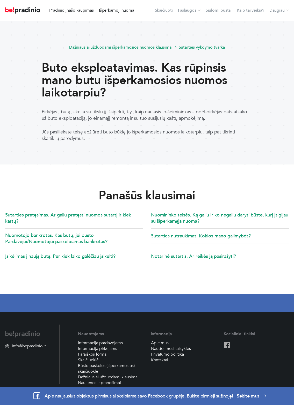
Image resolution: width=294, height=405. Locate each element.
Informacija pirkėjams (97, 348)
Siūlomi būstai (219, 10)
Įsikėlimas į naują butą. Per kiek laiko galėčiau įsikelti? (60, 256)
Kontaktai (159, 360)
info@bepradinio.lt (25, 346)
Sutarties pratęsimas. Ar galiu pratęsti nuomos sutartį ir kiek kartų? (68, 218)
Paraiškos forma (92, 354)
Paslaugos (187, 10)
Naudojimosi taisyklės (171, 348)
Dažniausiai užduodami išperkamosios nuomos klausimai (121, 47)
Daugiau (277, 10)
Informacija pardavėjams (100, 343)
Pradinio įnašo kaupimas (71, 10)
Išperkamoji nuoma (116, 10)
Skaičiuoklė (88, 360)
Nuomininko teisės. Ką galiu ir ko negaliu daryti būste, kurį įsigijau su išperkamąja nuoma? (219, 218)
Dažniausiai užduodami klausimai (108, 377)
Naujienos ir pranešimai (99, 383)
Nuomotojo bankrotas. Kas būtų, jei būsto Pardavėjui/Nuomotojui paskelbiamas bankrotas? (56, 238)
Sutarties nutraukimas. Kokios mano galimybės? (201, 236)
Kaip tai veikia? (250, 10)
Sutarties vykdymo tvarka (202, 47)
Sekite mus (251, 396)
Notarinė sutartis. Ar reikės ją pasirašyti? (193, 256)
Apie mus (160, 343)
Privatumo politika (167, 354)
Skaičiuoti (164, 10)
